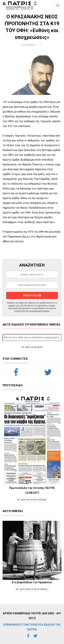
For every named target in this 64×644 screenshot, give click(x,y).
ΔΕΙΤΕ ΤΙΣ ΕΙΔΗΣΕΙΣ (32, 347)
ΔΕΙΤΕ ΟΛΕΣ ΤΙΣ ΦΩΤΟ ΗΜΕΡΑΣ (32, 589)
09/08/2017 (30, 45)
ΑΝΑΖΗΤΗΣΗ (32, 295)
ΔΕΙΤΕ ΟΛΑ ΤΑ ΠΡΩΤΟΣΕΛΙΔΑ (32, 500)
